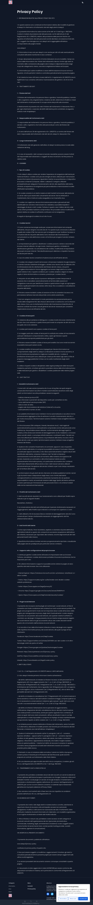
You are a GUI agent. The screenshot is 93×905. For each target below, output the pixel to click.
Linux (10, 889)
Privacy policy (32, 889)
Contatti (30, 886)
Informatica (12, 886)
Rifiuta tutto (73, 898)
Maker (10, 892)
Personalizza (63, 898)
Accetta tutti (83, 898)
